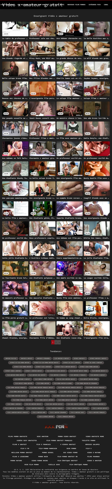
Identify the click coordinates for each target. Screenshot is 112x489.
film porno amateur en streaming (87, 383)
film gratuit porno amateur (23, 383)
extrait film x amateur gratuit (65, 366)
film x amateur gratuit (100, 408)
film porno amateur (43, 383)
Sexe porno (71, 448)
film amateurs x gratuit (22, 379)
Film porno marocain (48, 448)
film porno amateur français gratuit (41, 387)
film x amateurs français (97, 412)
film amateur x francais (58, 375)
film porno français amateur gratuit (64, 396)
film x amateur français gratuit (77, 408)
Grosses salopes (92, 444)
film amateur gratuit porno (78, 371)
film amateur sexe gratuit (37, 375)
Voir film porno (31, 465)
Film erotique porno (78, 465)
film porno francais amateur (39, 396)
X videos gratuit (68, 444)
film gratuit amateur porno (88, 379)
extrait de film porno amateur (19, 362)
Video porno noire (40, 461)
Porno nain (43, 457)
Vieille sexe (54, 465)
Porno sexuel (48, 452)
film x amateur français (55, 408)
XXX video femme (70, 452)
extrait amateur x (79, 358)
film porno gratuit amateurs (67, 400)
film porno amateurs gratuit (17, 396)
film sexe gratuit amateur (75, 404)
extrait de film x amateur (71, 362)
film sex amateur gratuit (33, 404)
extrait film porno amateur (22, 366)
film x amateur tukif (77, 412)
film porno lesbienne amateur (90, 400)
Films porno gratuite (17, 436)
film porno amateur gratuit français (43, 391)
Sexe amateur (42, 436)
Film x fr (25, 448)
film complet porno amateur (43, 379)
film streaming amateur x (97, 404)
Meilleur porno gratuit (21, 452)
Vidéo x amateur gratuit (45, 482)
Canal (106, 5)
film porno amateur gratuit (18, 391)
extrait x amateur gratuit (33, 371)
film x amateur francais (35, 408)
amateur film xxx (11, 358)
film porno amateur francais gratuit (69, 387)
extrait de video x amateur (93, 362)
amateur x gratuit (26, 358)
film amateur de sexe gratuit (56, 371)
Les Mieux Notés (57, 5)
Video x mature (94, 452)
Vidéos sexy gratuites (27, 440)
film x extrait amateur (46, 416)
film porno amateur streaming (69, 391)
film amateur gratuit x (99, 371)
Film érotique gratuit (67, 461)
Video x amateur (94, 461)
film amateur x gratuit (97, 375)
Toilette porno (88, 440)
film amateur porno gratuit (15, 375)
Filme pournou (93, 457)
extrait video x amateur (13, 371)
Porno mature (16, 461)
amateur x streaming (43, 358)
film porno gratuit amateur (44, 400)
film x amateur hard (39, 412)
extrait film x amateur (43, 366)
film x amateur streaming (58, 412)
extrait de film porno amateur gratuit (46, 362)
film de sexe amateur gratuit (66, 379)
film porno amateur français (16, 387)
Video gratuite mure (95, 436)
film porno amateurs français (92, 391)
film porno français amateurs (22, 400)
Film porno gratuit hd (67, 457)
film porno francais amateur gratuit (92, 396)
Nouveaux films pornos (76, 5)
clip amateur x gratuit (62, 358)
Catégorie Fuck (95, 5)
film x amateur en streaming (14, 408)
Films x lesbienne (20, 457)
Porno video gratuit (67, 436)
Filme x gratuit (19, 444)
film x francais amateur (65, 416)
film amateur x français (78, 375)
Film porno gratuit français (59, 440)
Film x (89, 448)
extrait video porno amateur (89, 366)
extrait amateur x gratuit (98, 358)
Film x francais (43, 444)
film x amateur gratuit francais (17, 412)
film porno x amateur (14, 404)
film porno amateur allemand (63, 383)
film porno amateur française (95, 387)
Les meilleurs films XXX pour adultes (32, 5)
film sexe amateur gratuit (54, 404)
